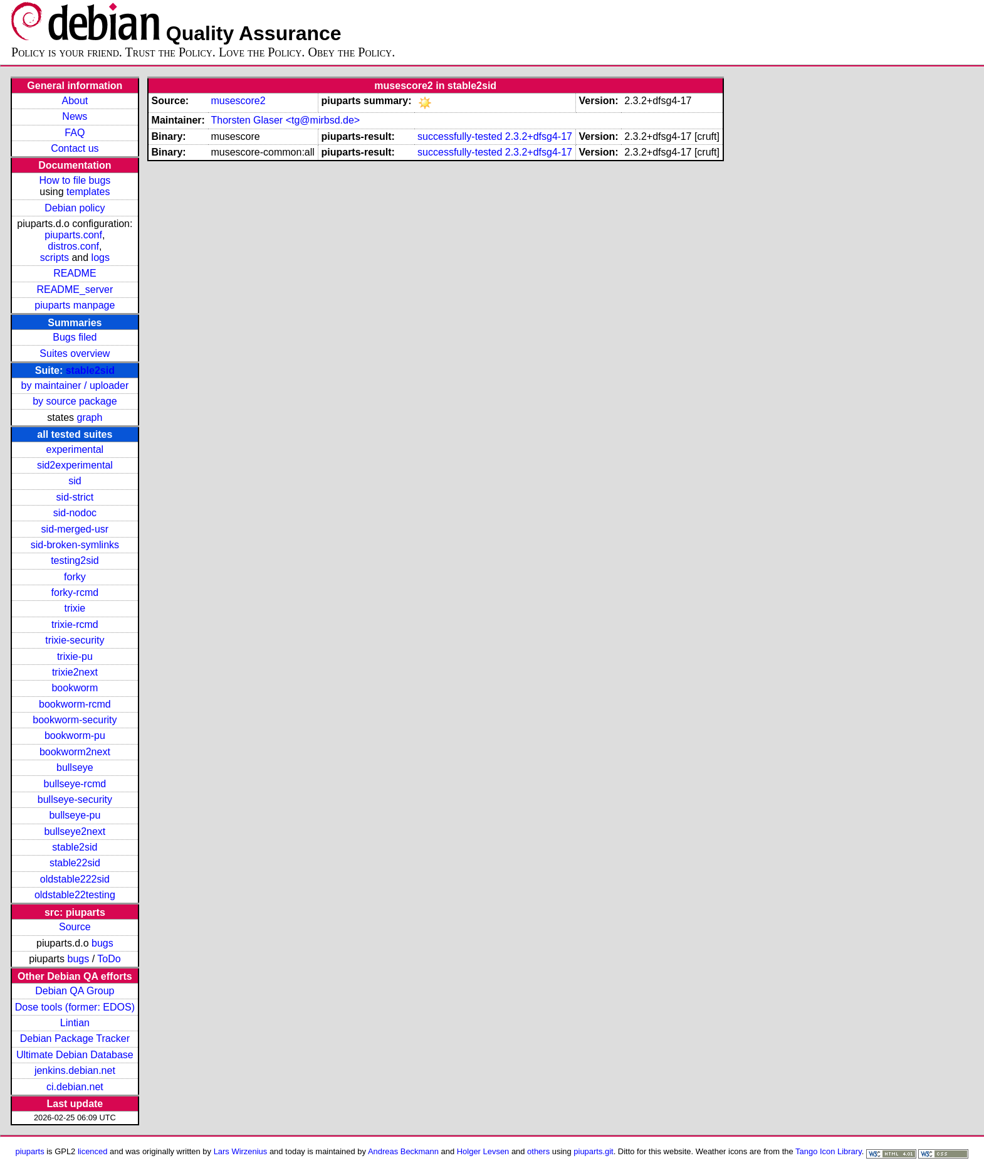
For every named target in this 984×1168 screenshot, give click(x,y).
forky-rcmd (75, 592)
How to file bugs (74, 180)
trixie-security (74, 640)
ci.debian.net (74, 1086)
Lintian (75, 1022)
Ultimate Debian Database (74, 1054)
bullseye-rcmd (75, 783)
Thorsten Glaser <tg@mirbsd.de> (285, 120)
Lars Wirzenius (241, 1151)
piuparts (30, 1151)
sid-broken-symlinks (75, 544)
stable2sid (90, 370)
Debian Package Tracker (75, 1038)
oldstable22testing (74, 894)
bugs (102, 943)
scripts (54, 257)
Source (75, 926)
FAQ (75, 132)
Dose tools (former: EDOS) (75, 1007)
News (74, 116)
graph (89, 417)
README (74, 273)
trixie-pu (75, 656)
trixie (74, 608)
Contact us (74, 148)
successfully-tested (459, 136)
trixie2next (75, 672)
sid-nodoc (75, 512)
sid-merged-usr (75, 529)
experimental (75, 449)
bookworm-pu (74, 735)
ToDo (108, 958)
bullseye (74, 767)
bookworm (74, 687)
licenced (93, 1151)
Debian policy (74, 208)
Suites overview (74, 353)
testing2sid (75, 560)
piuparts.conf (73, 235)
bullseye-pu (74, 815)
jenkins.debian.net (74, 1070)
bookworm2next (74, 751)
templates (88, 191)
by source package (75, 401)
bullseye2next (74, 831)
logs (101, 257)
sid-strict (75, 497)
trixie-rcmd (74, 624)
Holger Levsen (483, 1151)
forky (75, 576)
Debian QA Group (74, 990)
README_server (74, 289)
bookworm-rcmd (75, 704)
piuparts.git (593, 1151)
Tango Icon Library (828, 1151)
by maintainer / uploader (75, 385)
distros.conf (73, 246)
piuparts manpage (74, 305)
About (74, 100)
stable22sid (75, 862)
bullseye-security (75, 799)
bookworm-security (75, 719)
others (538, 1151)
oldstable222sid (75, 879)
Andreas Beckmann (403, 1151)
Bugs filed (75, 337)
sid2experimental (75, 465)
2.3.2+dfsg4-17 (538, 136)
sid (74, 480)
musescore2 (238, 100)
